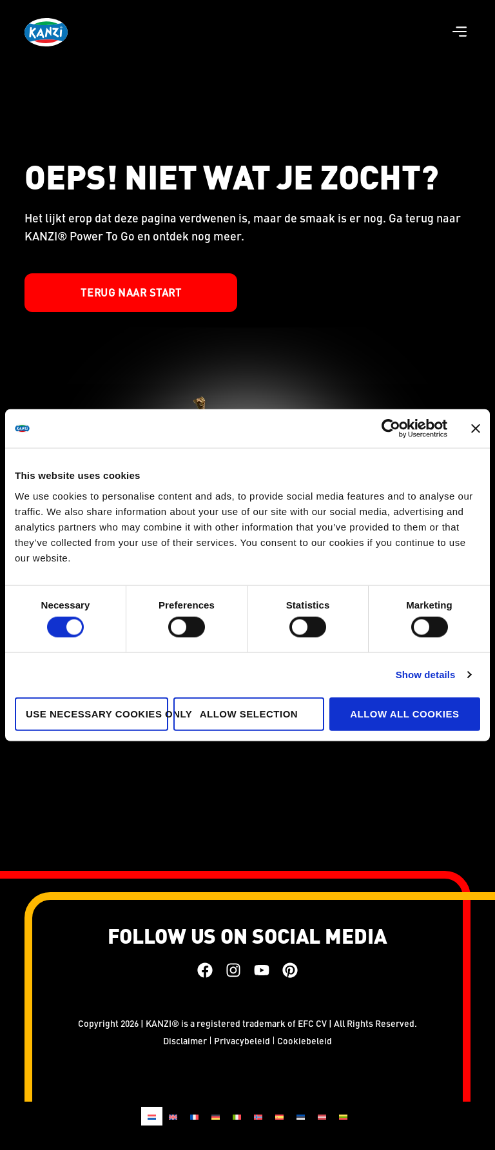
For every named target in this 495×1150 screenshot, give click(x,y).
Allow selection (249, 713)
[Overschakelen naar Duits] (215, 1116)
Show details (426, 674)
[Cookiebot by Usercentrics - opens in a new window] (391, 428)
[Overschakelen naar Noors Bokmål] (258, 1116)
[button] (460, 32)
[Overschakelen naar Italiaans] (237, 1116)
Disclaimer (185, 1040)
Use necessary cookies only (97, 713)
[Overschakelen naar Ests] (300, 1116)
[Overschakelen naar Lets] (322, 1116)
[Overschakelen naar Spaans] (279, 1116)
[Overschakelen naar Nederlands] (151, 1116)
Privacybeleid (242, 1040)
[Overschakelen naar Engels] (173, 1116)
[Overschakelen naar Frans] (194, 1116)
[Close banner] (475, 428)
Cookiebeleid (304, 1040)
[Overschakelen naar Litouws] (343, 1116)
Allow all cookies (404, 713)
